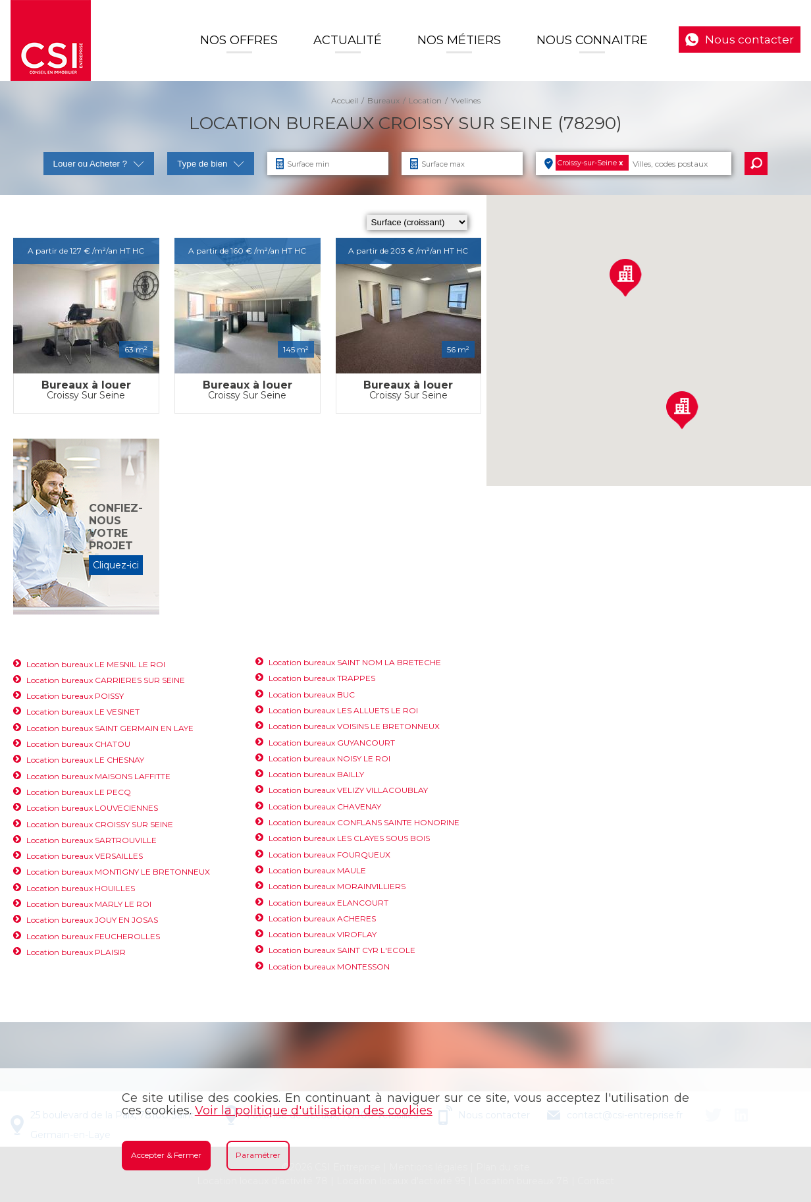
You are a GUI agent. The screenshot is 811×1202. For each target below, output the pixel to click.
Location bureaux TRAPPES (322, 678)
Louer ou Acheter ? (99, 164)
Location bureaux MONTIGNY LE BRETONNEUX (118, 872)
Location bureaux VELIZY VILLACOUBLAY (348, 790)
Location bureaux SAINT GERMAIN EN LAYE (110, 728)
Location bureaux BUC (312, 694)
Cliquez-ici (116, 565)
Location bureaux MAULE (317, 870)
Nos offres (239, 40)
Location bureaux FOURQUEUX (329, 855)
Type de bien (210, 164)
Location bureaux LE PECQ (78, 792)
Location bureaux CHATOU (78, 744)
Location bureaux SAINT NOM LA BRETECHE (355, 662)
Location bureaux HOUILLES (80, 888)
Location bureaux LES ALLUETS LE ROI (343, 710)
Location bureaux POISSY (75, 696)
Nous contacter (749, 39)
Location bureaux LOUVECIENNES (92, 808)
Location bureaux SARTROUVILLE (91, 840)
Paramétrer (258, 1155)
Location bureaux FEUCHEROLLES (93, 936)
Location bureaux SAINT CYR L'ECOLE (342, 950)
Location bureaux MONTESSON (329, 966)
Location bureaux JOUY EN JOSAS (92, 920)
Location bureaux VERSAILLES (84, 856)
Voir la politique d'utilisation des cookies (313, 1110)
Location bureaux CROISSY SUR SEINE (99, 824)
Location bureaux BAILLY (316, 774)
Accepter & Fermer (166, 1155)
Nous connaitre (592, 40)
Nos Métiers (459, 40)
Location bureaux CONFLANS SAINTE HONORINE (364, 822)
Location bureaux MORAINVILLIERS (337, 886)
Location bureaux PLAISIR (76, 952)
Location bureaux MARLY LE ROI (88, 904)
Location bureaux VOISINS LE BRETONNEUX (354, 726)
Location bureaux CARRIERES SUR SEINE (105, 680)
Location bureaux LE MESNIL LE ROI (95, 664)
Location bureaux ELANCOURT (328, 903)
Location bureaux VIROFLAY (323, 934)
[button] (625, 277)
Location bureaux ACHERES (322, 918)
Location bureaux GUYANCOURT (332, 743)
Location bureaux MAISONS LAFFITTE (98, 776)
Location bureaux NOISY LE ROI (329, 758)
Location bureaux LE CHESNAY (85, 760)
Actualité (347, 40)
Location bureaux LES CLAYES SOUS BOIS (349, 838)
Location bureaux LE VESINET (83, 712)
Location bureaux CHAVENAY (325, 806)
